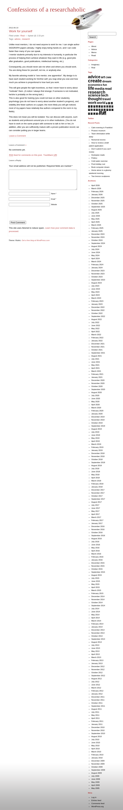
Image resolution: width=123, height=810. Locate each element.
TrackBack (50, 155)
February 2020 (97, 411)
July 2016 (95, 542)
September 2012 (98, 676)
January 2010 (96, 758)
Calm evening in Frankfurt (101, 128)
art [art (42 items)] (103, 77)
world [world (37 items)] (101, 102)
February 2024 (97, 265)
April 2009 (95, 785)
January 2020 (96, 414)
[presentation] (33, 218)
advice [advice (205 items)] (94, 77)
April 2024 (95, 258)
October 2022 (96, 313)
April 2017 (95, 514)
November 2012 (97, 669)
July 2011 (95, 712)
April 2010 (95, 749)
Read (93, 55)
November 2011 (97, 700)
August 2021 (96, 356)
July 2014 (95, 609)
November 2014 (97, 599)
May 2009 (95, 782)
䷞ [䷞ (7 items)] (94, 113)
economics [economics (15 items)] (95, 84)
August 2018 (96, 465)
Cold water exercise (99, 161)
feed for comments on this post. (25, 155)
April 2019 (95, 441)
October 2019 (96, 423)
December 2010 (97, 727)
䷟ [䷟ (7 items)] (97, 113)
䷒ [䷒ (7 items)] (89, 109)
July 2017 (95, 505)
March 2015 (96, 590)
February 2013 (97, 660)
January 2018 (96, 487)
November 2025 (97, 201)
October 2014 (96, 602)
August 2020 (96, 392)
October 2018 (96, 459)
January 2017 (96, 523)
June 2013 (95, 648)
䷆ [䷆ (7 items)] (109, 103)
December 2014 (97, 596)
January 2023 (96, 304)
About (93, 46)
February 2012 (97, 691)
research (26, 39)
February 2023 (97, 301)
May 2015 (95, 584)
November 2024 (97, 237)
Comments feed (97, 803)
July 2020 (95, 395)
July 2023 (95, 286)
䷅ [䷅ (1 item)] (106, 103)
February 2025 (97, 228)
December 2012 (97, 666)
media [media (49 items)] (99, 88)
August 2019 (96, 429)
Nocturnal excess (98, 140)
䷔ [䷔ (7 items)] (94, 109)
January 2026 (96, 194)
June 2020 (95, 398)
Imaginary (95, 65)
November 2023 (97, 274)
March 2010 (96, 752)
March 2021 (96, 371)
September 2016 (98, 535)
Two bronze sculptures (100, 176)
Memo (93, 52)
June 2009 (95, 779)
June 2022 (95, 325)
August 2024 (96, 246)
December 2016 (97, 526)
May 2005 (95, 788)
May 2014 (95, 615)
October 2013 (96, 636)
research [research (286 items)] (96, 92)
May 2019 (95, 438)
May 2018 (95, 475)
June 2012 (95, 685)
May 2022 (95, 328)
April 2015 (95, 587)
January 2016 (96, 560)
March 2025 (96, 225)
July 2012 (95, 682)
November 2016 (97, 529)
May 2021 (95, 365)
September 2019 (98, 426)
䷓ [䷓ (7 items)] (91, 109)
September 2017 (98, 499)
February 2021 (97, 374)
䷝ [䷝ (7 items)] (91, 113)
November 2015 (97, 566)
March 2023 (96, 298)
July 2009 (95, 776)
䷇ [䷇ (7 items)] (112, 103)
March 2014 (96, 621)
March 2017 (96, 517)
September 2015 (98, 572)
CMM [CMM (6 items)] (108, 77)
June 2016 (95, 545)
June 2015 (95, 581)
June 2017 (95, 508)
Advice (94, 49)
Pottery (94, 158)
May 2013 (95, 651)
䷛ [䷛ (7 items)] (112, 109)
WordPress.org (97, 806)
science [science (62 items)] (94, 95)
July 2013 (95, 645)
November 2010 (97, 730)
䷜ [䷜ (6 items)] (89, 113)
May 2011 (95, 715)
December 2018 (97, 453)
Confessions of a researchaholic (46, 9)
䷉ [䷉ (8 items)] (91, 106)
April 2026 (95, 185)
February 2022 (97, 338)
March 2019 (96, 444)
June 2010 (95, 743)
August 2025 (96, 210)
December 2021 (97, 344)
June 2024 (95, 252)
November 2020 (97, 383)
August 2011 (96, 709)
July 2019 (95, 432)
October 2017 (96, 496)
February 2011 (97, 721)
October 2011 (96, 703)
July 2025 (95, 213)
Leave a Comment (17, 136)
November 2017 (97, 493)
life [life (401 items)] (91, 88)
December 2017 (97, 490)
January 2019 (96, 450)
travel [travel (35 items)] (106, 99)
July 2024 (95, 249)
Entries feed (96, 800)
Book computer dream (100, 167)
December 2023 (97, 271)
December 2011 (97, 697)
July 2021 (95, 359)
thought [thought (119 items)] (95, 99)
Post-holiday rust (98, 164)
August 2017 (96, 502)
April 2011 (95, 718)
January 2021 (96, 377)
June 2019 (95, 435)
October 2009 (96, 767)
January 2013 (96, 663)
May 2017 (95, 511)
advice (17, 39)
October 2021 (96, 350)
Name (53, 197)
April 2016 (95, 551)
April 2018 (95, 478)
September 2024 (98, 243)
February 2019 (97, 447)
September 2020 (98, 389)
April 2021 (95, 368)
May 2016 (95, 548)
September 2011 (98, 706)
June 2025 (95, 216)
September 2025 (98, 207)
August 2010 (96, 736)
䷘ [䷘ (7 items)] (104, 109)
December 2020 (97, 380)
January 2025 (96, 231)
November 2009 (97, 764)
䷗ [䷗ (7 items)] (102, 109)
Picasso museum (98, 131)
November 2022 (97, 310)
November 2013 (97, 633)
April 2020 (95, 405)
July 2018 (95, 468)
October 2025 (96, 204)
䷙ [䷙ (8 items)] (107, 109)
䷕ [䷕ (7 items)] (97, 109)
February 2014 (97, 624)
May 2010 (95, 746)
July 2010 (95, 739)
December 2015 (97, 563)
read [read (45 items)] (108, 88)
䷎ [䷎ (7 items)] (104, 106)
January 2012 (96, 694)
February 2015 (97, 593)
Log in (93, 797)
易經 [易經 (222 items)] (102, 113)
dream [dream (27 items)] (106, 81)
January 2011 (96, 724)
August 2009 (96, 773)
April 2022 (95, 331)
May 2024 (95, 255)
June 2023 (95, 289)
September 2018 (98, 462)
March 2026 (96, 188)
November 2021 (97, 347)
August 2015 (96, 575)
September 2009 (98, 770)
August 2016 (96, 539)
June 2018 (95, 472)
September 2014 (98, 605)
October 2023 (96, 277)
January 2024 (96, 268)
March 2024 (96, 261)
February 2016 (97, 557)
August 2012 (96, 679)
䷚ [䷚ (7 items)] (110, 109)
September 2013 (98, 639)
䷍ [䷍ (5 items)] (102, 106)
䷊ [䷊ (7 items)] (94, 106)
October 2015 (96, 569)
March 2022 (96, 335)
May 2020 (95, 402)
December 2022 (97, 307)
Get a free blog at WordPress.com (36, 244)
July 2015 (95, 578)
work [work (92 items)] (92, 103)
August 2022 (96, 319)
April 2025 (95, 222)
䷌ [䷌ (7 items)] (99, 106)
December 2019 (97, 417)
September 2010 (98, 733)
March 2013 (96, 657)
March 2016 (96, 554)
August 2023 (96, 283)
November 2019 (97, 420)
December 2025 (97, 198)
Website (54, 208)
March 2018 (96, 481)
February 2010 (97, 755)
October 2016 (96, 532)
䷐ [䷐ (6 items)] (110, 106)
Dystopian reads (98, 155)
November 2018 (97, 456)
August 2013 (96, 642)
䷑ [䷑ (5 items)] (112, 106)
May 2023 (95, 292)
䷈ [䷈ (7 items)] (89, 106)
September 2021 (98, 353)
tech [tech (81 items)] (104, 95)
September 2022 (98, 316)
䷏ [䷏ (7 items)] (107, 106)
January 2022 (96, 341)
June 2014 (95, 612)
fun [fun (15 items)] (105, 84)
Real (22, 35)
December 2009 (97, 761)
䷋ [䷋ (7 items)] (97, 106)
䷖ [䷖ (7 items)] (99, 109)
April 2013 (95, 654)
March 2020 (96, 408)
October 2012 (96, 672)
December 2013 (97, 630)
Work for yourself (20, 31)
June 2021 (95, 362)
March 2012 (96, 688)
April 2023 (95, 295)
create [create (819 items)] (95, 80)
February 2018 (97, 484)
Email (53, 203)
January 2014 (96, 627)
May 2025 (95, 219)
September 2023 (98, 280)
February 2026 (97, 191)
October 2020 (96, 386)
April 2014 (95, 618)
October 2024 (96, 240)
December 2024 (97, 234)
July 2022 (95, 322)
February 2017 (97, 520)
